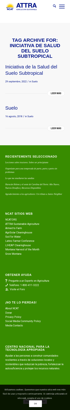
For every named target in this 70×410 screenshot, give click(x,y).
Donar (8, 312)
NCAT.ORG (11, 219)
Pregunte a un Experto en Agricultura (29, 280)
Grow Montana (13, 253)
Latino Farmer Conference (19, 240)
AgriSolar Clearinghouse (18, 232)
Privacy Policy (13, 316)
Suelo (35, 81)
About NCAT (12, 308)
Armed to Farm (13, 228)
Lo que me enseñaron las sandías (19, 178)
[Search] (53, 6)
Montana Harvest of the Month (22, 249)
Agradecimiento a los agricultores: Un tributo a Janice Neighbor (33, 194)
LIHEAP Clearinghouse (18, 245)
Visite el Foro (17, 289)
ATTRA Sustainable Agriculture (22, 224)
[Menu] (60, 6)
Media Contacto (14, 325)
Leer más (56, 93)
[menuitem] (53, 6)
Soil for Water (13, 236)
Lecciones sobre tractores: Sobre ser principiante (26, 162)
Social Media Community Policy (23, 321)
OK (35, 404)
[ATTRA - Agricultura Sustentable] (29, 6)
